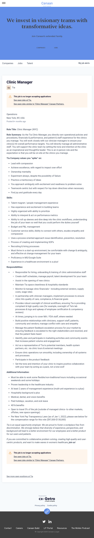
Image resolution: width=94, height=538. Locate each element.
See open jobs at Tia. (23, 100)
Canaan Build (33, 528)
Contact (8, 528)
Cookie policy (52, 506)
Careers (19, 528)
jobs (20, 63)
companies (7, 63)
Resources (62, 528)
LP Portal (48, 528)
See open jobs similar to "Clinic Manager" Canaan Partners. (39, 104)
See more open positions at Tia (20, 476)
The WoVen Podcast (80, 528)
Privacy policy (40, 506)
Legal (57, 532)
